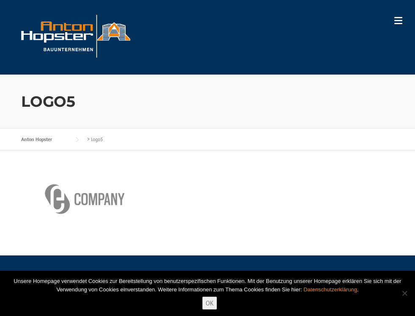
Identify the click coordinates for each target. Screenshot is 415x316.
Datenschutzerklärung (330, 289)
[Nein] (404, 293)
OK (210, 303)
